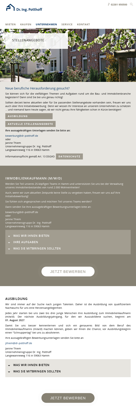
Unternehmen (46, 24)
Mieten (10, 24)
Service (67, 24)
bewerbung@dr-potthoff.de (21, 135)
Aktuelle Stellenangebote (30, 124)
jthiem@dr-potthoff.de (18, 343)
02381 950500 (119, 4)
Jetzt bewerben (68, 272)
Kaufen (25, 24)
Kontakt (83, 24)
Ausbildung (29, 116)
